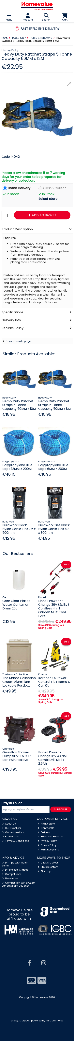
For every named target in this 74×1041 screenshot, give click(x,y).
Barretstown (11, 836)
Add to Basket (42, 215)
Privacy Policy (47, 841)
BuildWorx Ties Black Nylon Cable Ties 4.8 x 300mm (54, 529)
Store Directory (48, 867)
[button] (69, 84)
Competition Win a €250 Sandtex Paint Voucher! (18, 884)
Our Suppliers (11, 828)
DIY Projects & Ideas (15, 869)
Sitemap (44, 871)
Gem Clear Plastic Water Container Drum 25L (16, 605)
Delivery (44, 832)
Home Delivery (19, 188)
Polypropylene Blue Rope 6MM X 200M (53, 467)
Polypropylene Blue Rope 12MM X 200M (17, 467)
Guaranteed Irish (13, 832)
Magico (24, 1020)
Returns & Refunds (50, 836)
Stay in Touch (12, 803)
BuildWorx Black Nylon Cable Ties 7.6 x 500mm (19, 529)
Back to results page (18, 341)
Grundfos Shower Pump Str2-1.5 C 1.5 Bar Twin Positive (16, 756)
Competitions (12, 874)
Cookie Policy (47, 845)
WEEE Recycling (48, 849)
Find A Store (46, 823)
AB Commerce (54, 1020)
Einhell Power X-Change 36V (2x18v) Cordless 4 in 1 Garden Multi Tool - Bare (53, 608)
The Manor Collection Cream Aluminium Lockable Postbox (19, 682)
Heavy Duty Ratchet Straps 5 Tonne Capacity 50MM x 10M (19, 405)
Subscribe (60, 809)
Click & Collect (54, 188)
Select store (47, 199)
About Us (9, 823)
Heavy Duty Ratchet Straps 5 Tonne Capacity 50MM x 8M (54, 405)
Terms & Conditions (15, 841)
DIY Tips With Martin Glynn (15, 864)
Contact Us (46, 828)
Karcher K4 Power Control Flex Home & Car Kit (54, 682)
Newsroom (10, 878)
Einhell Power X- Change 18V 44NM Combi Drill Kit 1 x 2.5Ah (52, 758)
